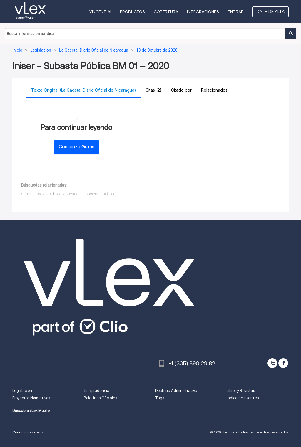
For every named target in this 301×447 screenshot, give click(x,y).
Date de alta (271, 11)
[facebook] (283, 363)
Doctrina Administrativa (176, 390)
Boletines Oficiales (100, 398)
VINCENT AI (100, 11)
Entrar (236, 11)
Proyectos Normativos (31, 398)
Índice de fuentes (243, 398)
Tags (159, 398)
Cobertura (166, 11)
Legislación (22, 390)
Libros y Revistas (241, 390)
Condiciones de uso (28, 432)
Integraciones (203, 11)
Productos (132, 11)
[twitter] (272, 363)
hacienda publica (101, 194)
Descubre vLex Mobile (31, 410)
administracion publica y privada (49, 194)
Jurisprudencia (96, 390)
